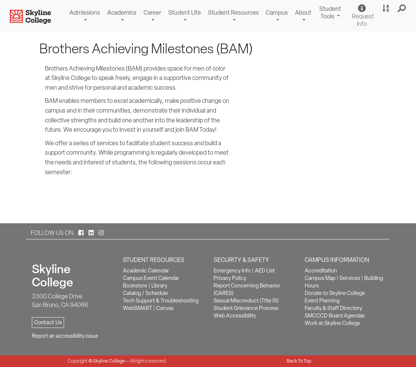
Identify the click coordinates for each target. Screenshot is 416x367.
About (303, 13)
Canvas (165, 308)
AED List (265, 270)
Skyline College (109, 361)
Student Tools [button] (331, 13)
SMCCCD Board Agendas (335, 315)
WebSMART (137, 308)
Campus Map (320, 278)
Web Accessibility (235, 315)
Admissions (84, 13)
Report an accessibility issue (65, 335)
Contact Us (48, 322)
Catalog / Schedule (145, 293)
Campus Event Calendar (151, 278)
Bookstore (135, 285)
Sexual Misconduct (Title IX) (246, 300)
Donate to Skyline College (335, 293)
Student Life (184, 13)
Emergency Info (232, 270)
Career (152, 13)
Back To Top (299, 361)
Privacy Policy (230, 278)
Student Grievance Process (246, 308)
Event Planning (322, 300)
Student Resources (233, 13)
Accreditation (321, 270)
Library (159, 285)
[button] (402, 9)
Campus (277, 13)
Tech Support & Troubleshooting (161, 300)
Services (350, 278)
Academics (121, 13)
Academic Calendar (146, 270)
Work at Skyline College (332, 323)
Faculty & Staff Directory (333, 308)
